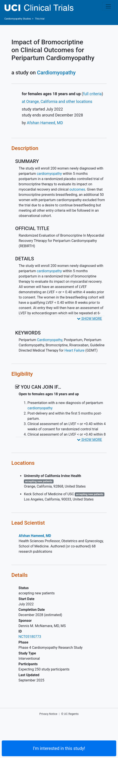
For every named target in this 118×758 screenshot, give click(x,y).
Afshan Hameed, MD (45, 122)
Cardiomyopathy (56, 73)
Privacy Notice (48, 713)
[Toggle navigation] (108, 6)
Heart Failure (74, 350)
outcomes (77, 189)
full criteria (92, 93)
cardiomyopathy (49, 174)
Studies (17, 18)
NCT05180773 (29, 637)
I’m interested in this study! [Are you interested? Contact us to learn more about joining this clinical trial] (59, 748)
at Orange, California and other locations (57, 101)
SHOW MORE (89, 318)
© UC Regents (70, 713)
